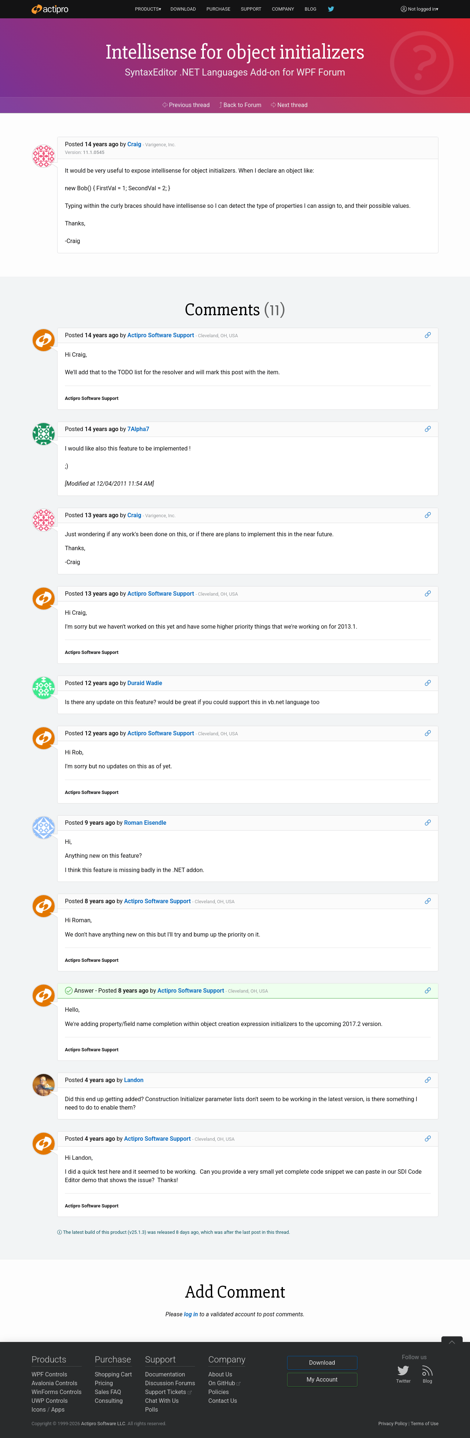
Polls (151, 1409)
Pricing (104, 1383)
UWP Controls (50, 1400)
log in (191, 1314)
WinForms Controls (57, 1392)
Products (49, 1359)
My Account (322, 1379)
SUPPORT (251, 9)
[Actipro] (50, 9)
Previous (186, 105)
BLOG (310, 9)
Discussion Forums (170, 1383)
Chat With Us (162, 1400)
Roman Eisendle (145, 822)
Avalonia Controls (54, 1383)
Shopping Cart (113, 1374)
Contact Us (222, 1400)
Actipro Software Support (161, 335)
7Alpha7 (139, 429)
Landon (133, 1080)
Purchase (113, 1359)
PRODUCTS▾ (148, 9)
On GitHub (224, 1383)
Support (160, 1359)
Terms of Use (424, 1423)
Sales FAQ (108, 1392)
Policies (218, 1392)
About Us (220, 1374)
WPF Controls (49, 1374)
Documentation (165, 1374)
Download (322, 1362)
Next (289, 105)
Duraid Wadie (145, 683)
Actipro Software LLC (103, 1423)
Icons (39, 1409)
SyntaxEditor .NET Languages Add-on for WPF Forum (235, 72)
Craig (135, 144)
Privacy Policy (392, 1423)
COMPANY (283, 9)
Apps (58, 1409)
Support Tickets (168, 1392)
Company (226, 1359)
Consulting (109, 1400)
